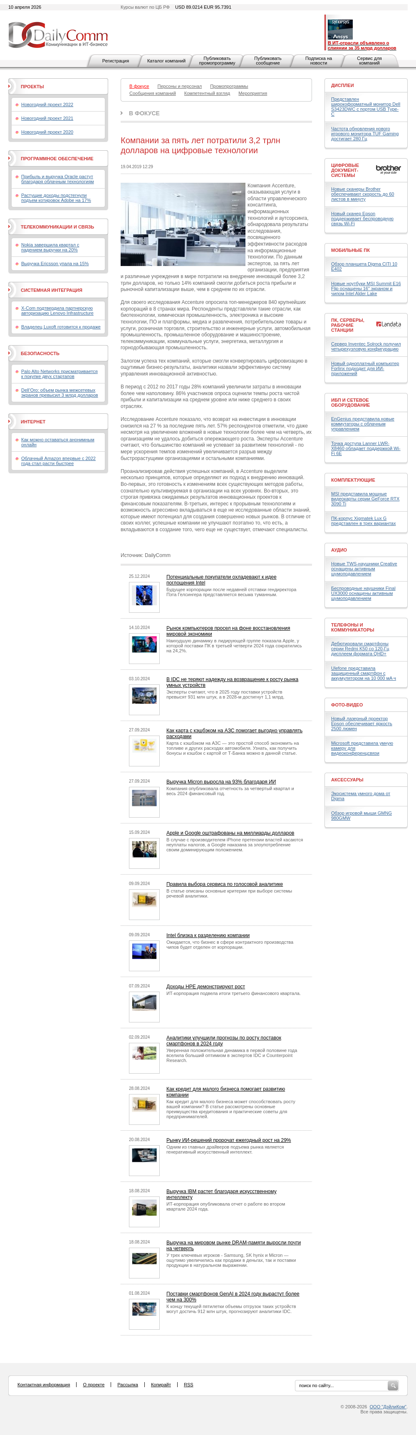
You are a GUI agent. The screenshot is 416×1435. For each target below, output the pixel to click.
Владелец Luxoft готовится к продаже (61, 326)
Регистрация (115, 60)
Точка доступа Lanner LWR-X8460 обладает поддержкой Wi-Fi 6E (366, 448)
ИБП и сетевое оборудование (350, 403)
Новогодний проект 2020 (47, 131)
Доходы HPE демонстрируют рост (205, 987)
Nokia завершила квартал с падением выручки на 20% (50, 247)
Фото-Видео (347, 704)
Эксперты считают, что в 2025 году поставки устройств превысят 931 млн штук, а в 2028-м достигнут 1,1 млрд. (225, 694)
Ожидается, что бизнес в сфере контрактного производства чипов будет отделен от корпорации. (229, 945)
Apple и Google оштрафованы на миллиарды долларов (230, 833)
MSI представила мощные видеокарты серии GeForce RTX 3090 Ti (365, 498)
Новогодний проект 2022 (47, 104)
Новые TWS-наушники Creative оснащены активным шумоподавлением (364, 568)
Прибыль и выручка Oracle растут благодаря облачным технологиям (57, 179)
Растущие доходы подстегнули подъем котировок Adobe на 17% (56, 198)
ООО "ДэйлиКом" (388, 1406)
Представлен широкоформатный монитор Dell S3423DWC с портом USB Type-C (365, 107)
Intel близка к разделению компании (208, 935)
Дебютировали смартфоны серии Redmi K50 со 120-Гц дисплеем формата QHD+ (360, 648)
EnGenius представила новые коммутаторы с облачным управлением (362, 423)
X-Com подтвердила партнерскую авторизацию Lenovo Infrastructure (57, 311)
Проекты (32, 86)
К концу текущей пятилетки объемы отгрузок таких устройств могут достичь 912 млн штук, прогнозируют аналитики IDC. (231, 1309)
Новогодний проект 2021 (47, 118)
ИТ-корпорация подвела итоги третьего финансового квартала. (233, 993)
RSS (188, 1384)
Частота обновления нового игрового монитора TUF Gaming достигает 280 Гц (365, 133)
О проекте (93, 1384)
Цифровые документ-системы (345, 170)
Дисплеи (342, 85)
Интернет (33, 421)
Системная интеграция (51, 290)
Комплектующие (353, 480)
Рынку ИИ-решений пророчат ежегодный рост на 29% (228, 1140)
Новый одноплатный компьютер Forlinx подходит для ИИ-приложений (365, 368)
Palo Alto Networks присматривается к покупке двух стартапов (59, 374)
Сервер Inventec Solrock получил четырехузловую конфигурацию (366, 346)
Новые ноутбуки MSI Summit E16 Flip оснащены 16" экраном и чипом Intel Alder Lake (366, 288)
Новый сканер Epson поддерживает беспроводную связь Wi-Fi (362, 218)
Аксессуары (347, 779)
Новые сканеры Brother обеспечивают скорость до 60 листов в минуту (362, 194)
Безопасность (40, 353)
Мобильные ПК (350, 250)
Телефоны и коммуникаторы (352, 627)
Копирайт (161, 1384)
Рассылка (127, 1384)
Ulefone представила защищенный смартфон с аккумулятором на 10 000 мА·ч (363, 673)
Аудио (339, 549)
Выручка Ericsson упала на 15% (55, 263)
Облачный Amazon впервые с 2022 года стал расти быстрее (58, 461)
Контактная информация (43, 1384)
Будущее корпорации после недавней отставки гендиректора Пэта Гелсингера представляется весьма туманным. (231, 592)
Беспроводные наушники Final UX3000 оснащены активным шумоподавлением (363, 593)
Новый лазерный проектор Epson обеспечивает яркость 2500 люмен (361, 723)
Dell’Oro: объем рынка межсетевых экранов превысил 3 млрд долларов (59, 393)
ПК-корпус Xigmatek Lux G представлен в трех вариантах (363, 521)
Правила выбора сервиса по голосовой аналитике (224, 884)
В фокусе (144, 113)
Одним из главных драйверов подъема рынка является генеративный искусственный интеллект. (225, 1149)
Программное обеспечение (57, 158)
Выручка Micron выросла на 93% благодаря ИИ (221, 782)
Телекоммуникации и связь (57, 226)
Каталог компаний (166, 60)
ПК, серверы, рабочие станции (347, 325)
